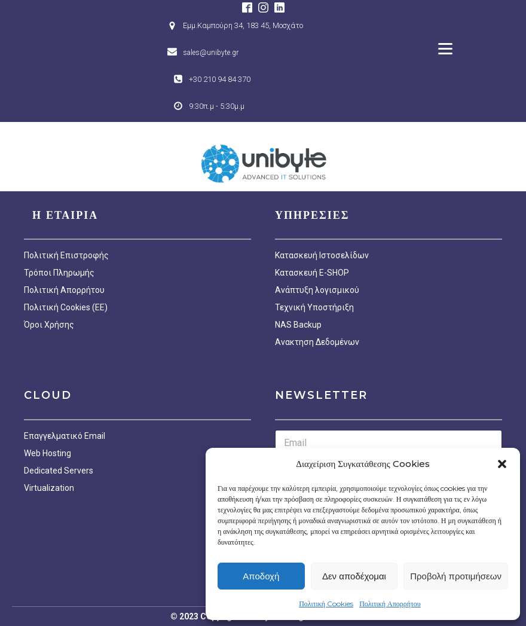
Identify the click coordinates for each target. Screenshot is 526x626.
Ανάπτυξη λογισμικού (317, 290)
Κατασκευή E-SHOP (312, 272)
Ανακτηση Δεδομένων (317, 342)
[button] (502, 464)
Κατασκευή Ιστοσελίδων (322, 255)
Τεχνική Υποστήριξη (314, 307)
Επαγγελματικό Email (64, 436)
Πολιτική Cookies (326, 603)
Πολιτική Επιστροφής (66, 255)
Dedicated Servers (58, 470)
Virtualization (49, 488)
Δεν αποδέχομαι (354, 576)
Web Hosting (47, 453)
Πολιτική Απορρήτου (390, 603)
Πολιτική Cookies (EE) (66, 307)
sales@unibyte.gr (210, 52)
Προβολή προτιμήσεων (455, 576)
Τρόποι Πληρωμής (59, 272)
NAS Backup (298, 324)
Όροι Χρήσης (49, 324)
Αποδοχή (261, 576)
